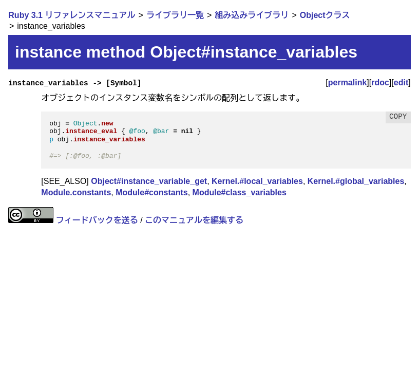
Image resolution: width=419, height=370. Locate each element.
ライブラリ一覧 (175, 15)
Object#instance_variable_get (149, 181)
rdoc (380, 82)
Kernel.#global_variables (356, 181)
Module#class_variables (240, 192)
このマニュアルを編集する (194, 220)
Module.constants (76, 192)
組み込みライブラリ (252, 15)
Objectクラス (325, 15)
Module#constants (151, 192)
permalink (347, 82)
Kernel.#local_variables (257, 181)
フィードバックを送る (97, 220)
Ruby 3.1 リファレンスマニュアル (71, 15)
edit (401, 82)
